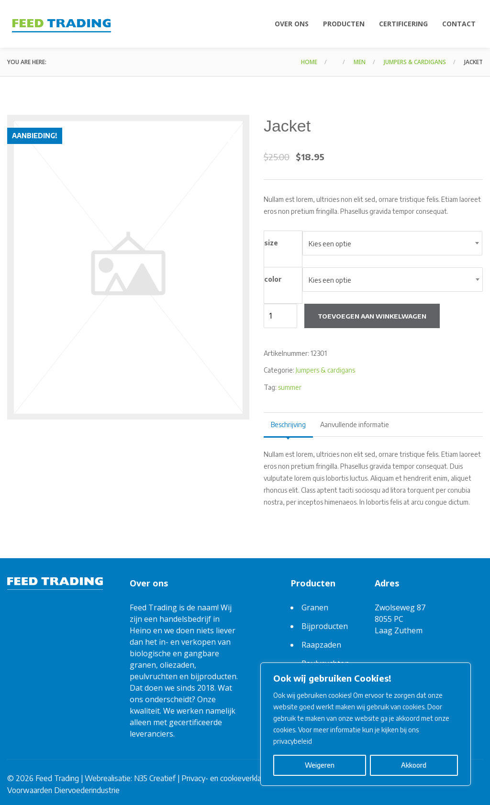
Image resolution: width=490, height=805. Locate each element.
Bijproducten (324, 626)
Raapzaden (321, 645)
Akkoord (413, 765)
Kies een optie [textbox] (330, 244)
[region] (365, 724)
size (271, 243)
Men (360, 62)
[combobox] (392, 243)
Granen (314, 607)
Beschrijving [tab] (288, 424)
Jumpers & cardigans (415, 62)
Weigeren (319, 765)
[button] (233, 139)
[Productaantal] (280, 316)
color (273, 279)
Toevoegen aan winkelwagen (372, 316)
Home (309, 62)
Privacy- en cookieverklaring (227, 778)
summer (289, 387)
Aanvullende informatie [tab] (354, 424)
